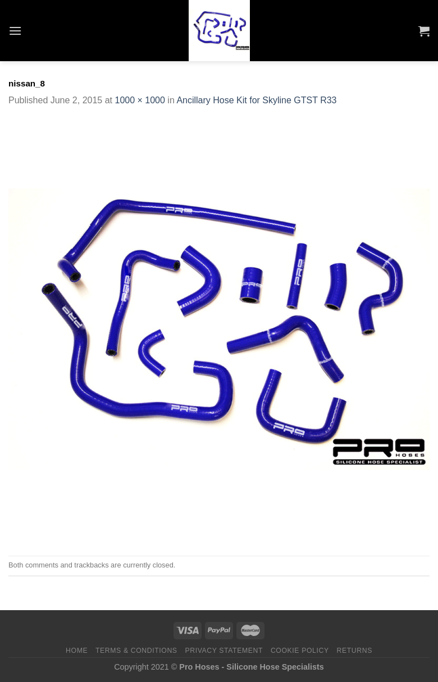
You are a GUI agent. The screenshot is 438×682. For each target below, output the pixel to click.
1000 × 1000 (140, 100)
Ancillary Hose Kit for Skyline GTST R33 (256, 100)
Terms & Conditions (136, 650)
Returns (354, 650)
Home (77, 650)
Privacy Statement (224, 650)
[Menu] (15, 30)
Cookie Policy (300, 650)
